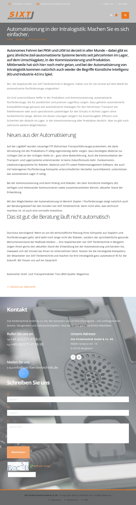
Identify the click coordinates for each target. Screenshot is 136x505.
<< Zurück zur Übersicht (21, 286)
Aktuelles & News (37, 39)
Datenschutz (72, 499)
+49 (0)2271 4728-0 (19, 3)
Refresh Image (42, 466)
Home (10, 39)
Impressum (56, 499)
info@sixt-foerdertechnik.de (53, 3)
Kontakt (122, 3)
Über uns (107, 3)
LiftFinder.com (85, 495)
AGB (86, 499)
